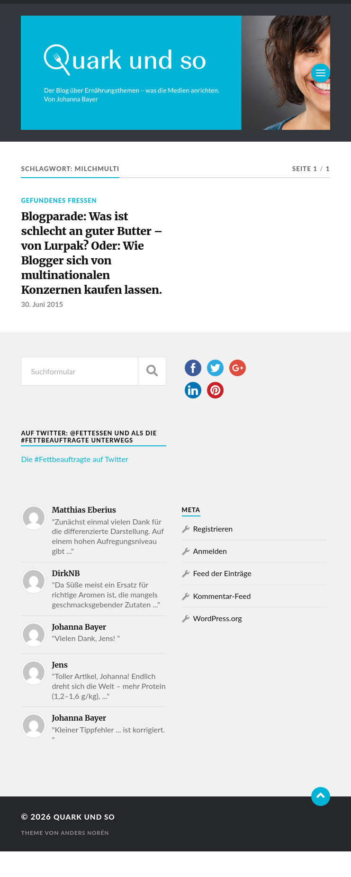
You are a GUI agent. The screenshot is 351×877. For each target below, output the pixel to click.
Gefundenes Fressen (59, 200)
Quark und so (87, 843)
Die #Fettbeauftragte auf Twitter (74, 484)
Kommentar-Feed (222, 621)
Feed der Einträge (222, 599)
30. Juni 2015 (42, 330)
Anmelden (210, 576)
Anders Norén (86, 858)
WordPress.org (217, 644)
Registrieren (213, 554)
